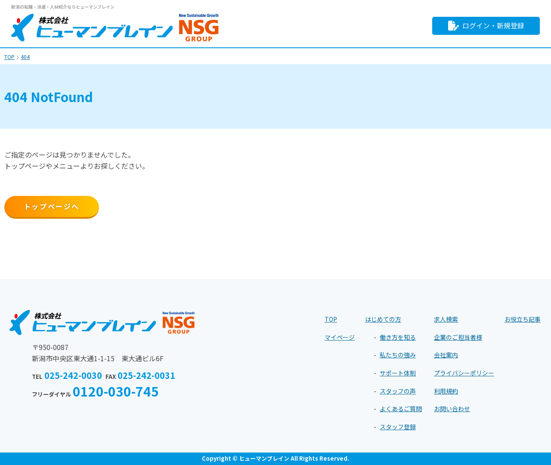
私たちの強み (398, 354)
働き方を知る (398, 337)
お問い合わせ (452, 408)
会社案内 (446, 354)
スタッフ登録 (398, 426)
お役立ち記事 (523, 319)
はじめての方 (383, 319)
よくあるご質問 (401, 408)
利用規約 (446, 391)
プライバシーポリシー (464, 373)
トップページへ (52, 206)
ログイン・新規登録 (486, 25)
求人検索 (446, 319)
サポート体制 (398, 373)
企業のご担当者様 (458, 337)
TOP (331, 319)
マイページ (340, 337)
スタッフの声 (398, 391)
